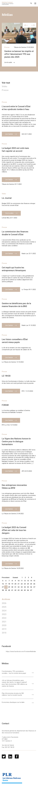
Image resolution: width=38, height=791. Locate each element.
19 (12, 584)
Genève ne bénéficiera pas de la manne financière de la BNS (16, 305)
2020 (4, 625)
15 (34, 581)
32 (18, 587)
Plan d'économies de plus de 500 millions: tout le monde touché (13, 694)
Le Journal (7, 198)
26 (34, 584)
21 (18, 584)
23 (25, 584)
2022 (4, 618)
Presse (6, 47)
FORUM (5, 405)
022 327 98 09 (9, 747)
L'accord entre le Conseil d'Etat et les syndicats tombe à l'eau (16, 108)
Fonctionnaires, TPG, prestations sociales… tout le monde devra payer (14, 672)
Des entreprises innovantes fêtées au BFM (14, 486)
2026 (4, 603)
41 (12, 590)
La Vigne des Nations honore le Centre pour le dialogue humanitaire (16, 441)
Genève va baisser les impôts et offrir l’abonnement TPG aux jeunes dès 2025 (19, 54)
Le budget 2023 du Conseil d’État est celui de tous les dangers (14, 530)
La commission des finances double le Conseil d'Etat (15, 233)
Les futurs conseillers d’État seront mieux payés (15, 340)
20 (15, 584)
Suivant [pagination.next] (15, 577)
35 (28, 587)
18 (9, 584)
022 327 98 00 (9, 745)
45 (25, 590)
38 (3, 590)
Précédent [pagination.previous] (5, 577)
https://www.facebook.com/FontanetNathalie (21, 651)
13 (28, 581)
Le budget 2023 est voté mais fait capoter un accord (15, 149)
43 (18, 590)
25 (31, 584)
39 (6, 590)
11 (22, 581)
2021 (4, 622)
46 (28, 590)
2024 (4, 611)
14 (31, 581)
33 (22, 587)
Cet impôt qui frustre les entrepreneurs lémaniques (14, 269)
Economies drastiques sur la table (13, 702)
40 (9, 590)
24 (28, 584)
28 (6, 587)
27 (3, 587)
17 (6, 584)
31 (15, 587)
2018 (4, 633)
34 (25, 587)
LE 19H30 (6, 376)
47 (31, 590)
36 (31, 587)
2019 (4, 629)
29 (9, 587)
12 (25, 581)
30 (12, 587)
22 (22, 584)
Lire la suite (9, 62)
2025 (4, 607)
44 (22, 590)
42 (15, 590)
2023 (4, 614)
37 (34, 587)
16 (3, 584)
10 (18, 581)
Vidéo (4, 86)
